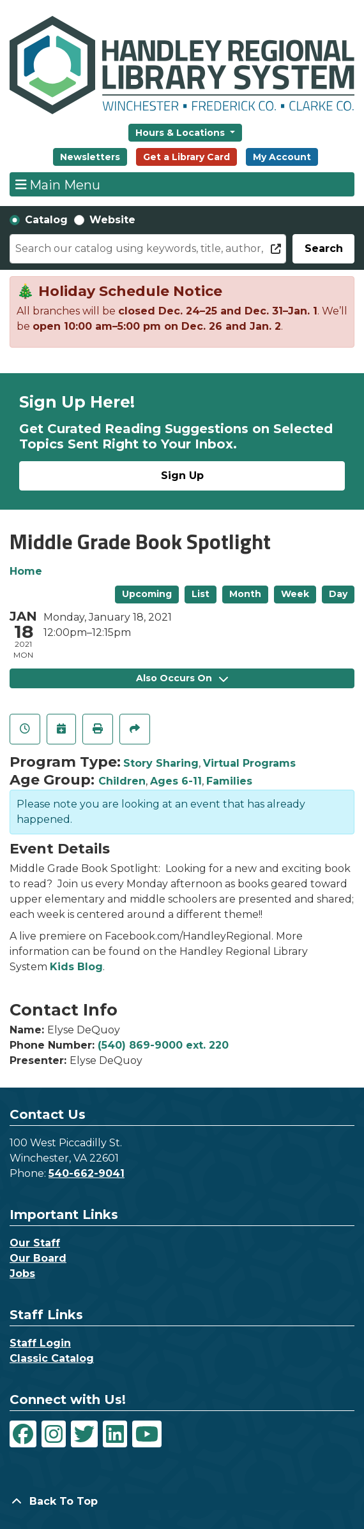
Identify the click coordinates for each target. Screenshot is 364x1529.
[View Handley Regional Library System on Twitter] (84, 1434)
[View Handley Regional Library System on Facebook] (23, 1434)
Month (245, 594)
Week (295, 594)
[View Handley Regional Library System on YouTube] (147, 1434)
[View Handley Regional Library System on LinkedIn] (115, 1434)
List (200, 594)
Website (112, 220)
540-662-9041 (87, 1173)
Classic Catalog (52, 1358)
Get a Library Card (186, 157)
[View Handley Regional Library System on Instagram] (54, 1434)
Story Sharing (161, 763)
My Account (282, 157)
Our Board (38, 1258)
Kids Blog (76, 967)
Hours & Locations (181, 132)
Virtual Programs (249, 763)
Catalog (46, 220)
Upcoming (147, 594)
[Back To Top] (182, 1501)
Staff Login (40, 1343)
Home (26, 571)
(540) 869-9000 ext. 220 (163, 1045)
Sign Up (182, 475)
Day (338, 594)
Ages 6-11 (176, 781)
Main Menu (58, 184)
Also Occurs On (182, 678)
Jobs (22, 1273)
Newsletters (90, 157)
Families (229, 781)
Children (122, 781)
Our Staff (35, 1243)
